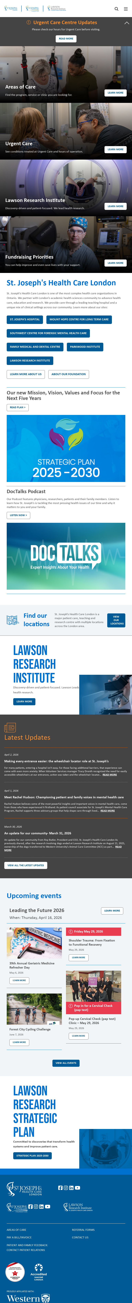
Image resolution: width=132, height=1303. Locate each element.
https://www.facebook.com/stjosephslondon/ (61, 1188)
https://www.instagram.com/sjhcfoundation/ (36, 1206)
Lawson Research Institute (30, 360)
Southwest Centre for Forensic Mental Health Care (48, 333)
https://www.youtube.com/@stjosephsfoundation (47, 1206)
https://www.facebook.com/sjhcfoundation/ (31, 1206)
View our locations (117, 620)
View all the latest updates (26, 865)
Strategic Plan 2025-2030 (32, 1155)
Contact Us (80, 1237)
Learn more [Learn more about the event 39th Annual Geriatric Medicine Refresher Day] (19, 980)
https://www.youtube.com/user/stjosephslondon (77, 1188)
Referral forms (83, 1230)
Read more (66, 38)
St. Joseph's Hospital (25, 319)
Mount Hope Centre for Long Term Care (79, 319)
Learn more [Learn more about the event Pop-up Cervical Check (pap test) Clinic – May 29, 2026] (78, 1036)
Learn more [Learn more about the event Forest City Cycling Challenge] (19, 1042)
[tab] (126, 9)
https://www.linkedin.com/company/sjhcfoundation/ (42, 1206)
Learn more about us (26, 374)
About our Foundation (69, 374)
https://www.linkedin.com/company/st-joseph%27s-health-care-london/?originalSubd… (72, 1188)
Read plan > (17, 407)
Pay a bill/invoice (19, 1237)
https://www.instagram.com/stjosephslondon (66, 1188)
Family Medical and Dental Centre (35, 347)
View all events (66, 1063)
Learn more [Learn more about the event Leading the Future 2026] (112, 910)
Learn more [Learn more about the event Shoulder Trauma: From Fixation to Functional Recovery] (78, 957)
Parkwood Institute (85, 347)
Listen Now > (18, 515)
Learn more (115, 92)
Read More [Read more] (110, 774)
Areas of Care (16, 1230)
